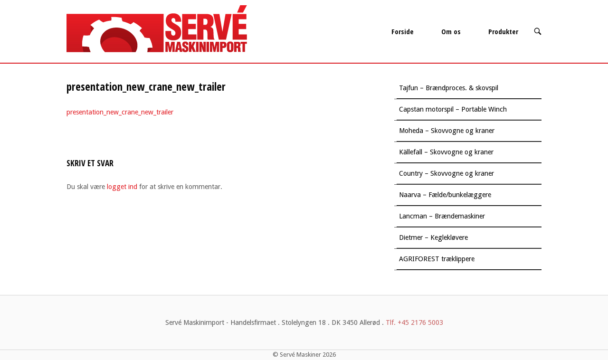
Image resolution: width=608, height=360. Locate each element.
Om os (451, 31)
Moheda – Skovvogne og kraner (446, 130)
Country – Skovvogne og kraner (446, 173)
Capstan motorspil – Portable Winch (453, 109)
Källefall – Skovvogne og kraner (446, 152)
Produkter (503, 31)
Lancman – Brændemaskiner (442, 216)
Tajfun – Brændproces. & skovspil (448, 88)
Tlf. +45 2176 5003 (414, 322)
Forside (402, 31)
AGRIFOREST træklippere (437, 259)
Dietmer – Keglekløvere (433, 237)
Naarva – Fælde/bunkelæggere (445, 195)
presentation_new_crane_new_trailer (119, 112)
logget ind (122, 186)
